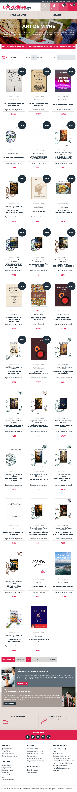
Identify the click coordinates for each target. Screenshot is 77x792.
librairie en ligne (23, 679)
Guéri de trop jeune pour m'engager (13, 426)
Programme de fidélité (34, 758)
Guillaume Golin (13, 153)
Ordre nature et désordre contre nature (13, 265)
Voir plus (38, 38)
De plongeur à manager (14, 587)
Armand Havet (38, 100)
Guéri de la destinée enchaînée (63, 372)
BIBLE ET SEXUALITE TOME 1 (13, 479)
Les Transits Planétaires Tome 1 (38, 372)
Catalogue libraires (8, 779)
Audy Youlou (38, 207)
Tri (54, 57)
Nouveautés (5, 772)
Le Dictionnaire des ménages (38, 104)
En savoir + (9, 703)
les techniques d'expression (14, 640)
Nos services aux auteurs (9, 756)
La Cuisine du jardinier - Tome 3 (63, 211)
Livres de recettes (63, 217)
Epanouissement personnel (13, 109)
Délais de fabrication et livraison (63, 761)
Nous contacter (61, 1)
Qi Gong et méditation (13, 158)
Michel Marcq (63, 207)
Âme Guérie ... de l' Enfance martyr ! (63, 158)
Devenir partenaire (33, 770)
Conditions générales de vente (33, 788)
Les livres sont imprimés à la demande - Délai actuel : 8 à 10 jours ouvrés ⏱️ (38, 46)
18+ (3, 777)
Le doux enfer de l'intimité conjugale (63, 533)
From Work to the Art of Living (13, 533)
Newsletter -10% (32, 749)
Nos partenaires (32, 772)
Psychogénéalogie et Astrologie (14, 104)
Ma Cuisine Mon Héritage (38, 318)
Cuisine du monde (38, 324)
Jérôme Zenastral (13, 100)
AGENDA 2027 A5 (38, 587)
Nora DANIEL (38, 314)
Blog (68, 1)
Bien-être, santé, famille (63, 109)
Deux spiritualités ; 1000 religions (38, 265)
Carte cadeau (31, 756)
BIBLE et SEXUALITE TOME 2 (63, 426)
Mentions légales (50, 788)
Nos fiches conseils (8, 753)
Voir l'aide (22, 683)
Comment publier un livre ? (62, 756)
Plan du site (56, 770)
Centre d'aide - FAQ (59, 749)
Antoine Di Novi (63, 100)
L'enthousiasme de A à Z (38, 640)
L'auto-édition (6, 751)
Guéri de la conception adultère (63, 265)
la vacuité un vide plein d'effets (38, 158)
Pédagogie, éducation (38, 592)
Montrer (28, 57)
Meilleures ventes (7, 770)
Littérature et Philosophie (14, 372)
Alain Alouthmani (38, 153)
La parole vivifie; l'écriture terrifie (14, 211)
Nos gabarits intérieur (60, 765)
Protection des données (65, 788)
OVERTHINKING (38, 211)
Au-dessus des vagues (63, 587)
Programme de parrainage (35, 761)
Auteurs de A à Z (7, 775)
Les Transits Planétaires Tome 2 (63, 318)
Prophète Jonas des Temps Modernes (63, 153)
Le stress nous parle (63, 104)
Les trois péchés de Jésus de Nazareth (38, 533)
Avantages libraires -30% (35, 753)
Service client (55, 716)
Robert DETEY (63, 582)
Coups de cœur (6, 767)
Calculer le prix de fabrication (62, 763)
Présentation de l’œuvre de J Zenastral (14, 319)
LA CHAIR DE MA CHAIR (38, 479)
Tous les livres (6, 765)
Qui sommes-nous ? (48, 1)
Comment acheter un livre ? (62, 758)
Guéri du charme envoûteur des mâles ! (38, 426)
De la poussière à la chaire (63, 479)
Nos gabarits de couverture (61, 768)
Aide (73, 1)
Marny (38, 582)
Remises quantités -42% (35, 751)
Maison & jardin (38, 109)
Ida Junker (38, 636)
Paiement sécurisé (18, 716)
